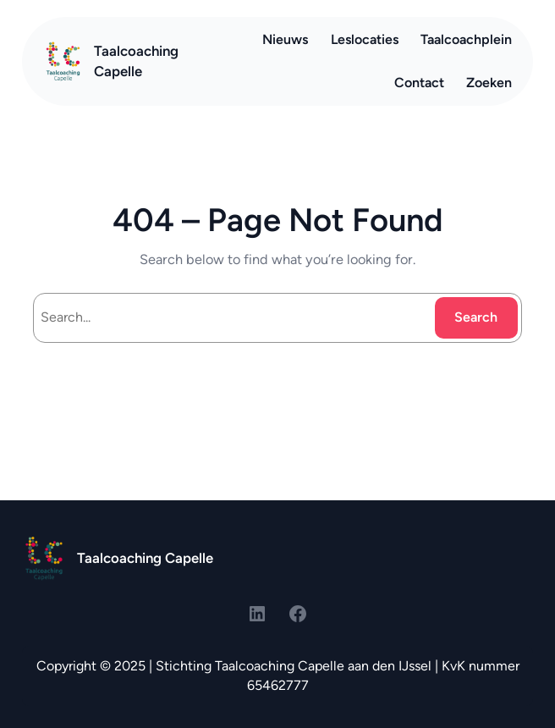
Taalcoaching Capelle (145, 557)
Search (475, 317)
